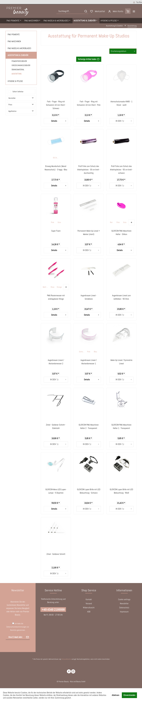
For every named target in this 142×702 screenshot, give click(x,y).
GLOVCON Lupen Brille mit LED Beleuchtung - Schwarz (88, 491)
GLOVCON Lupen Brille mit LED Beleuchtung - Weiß (121, 491)
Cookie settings (124, 599)
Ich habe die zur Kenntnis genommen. (17, 626)
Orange (59, 287)
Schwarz (82, 351)
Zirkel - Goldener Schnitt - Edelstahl (56, 426)
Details (58, 120)
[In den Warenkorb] (121, 121)
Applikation (12, 111)
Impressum (124, 611)
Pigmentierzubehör (19, 61)
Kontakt (89, 599)
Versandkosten (66, 659)
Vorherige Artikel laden (88, 59)
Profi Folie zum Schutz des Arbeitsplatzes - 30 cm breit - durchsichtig (88, 169)
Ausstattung (17, 74)
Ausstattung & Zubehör (18, 55)
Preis (10, 104)
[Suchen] (85, 11)
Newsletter (124, 603)
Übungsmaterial (18, 69)
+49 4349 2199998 (53, 609)
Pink (52, 222)
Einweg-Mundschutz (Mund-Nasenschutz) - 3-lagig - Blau (56, 168)
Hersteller (12, 98)
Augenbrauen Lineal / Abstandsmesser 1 (89, 362)
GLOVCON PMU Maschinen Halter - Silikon (121, 232)
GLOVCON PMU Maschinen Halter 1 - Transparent (121, 426)
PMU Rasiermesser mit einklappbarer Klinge (56, 297)
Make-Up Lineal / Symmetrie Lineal (121, 362)
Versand (89, 603)
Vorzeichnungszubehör (21, 65)
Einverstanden (129, 695)
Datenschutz (124, 607)
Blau (95, 351)
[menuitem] (72, 11)
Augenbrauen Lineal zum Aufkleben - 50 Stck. (121, 297)
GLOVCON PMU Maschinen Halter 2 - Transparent (89, 426)
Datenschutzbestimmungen (16, 627)
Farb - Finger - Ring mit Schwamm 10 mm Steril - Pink (88, 103)
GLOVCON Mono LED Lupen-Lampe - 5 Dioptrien (55, 491)
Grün (59, 222)
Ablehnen (115, 695)
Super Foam (56, 231)
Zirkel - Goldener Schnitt (55, 554)
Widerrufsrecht (89, 607)
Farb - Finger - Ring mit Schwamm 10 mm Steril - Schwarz (56, 105)
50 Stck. (56, 157)
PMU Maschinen (14, 41)
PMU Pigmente (14, 34)
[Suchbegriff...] (72, 11)
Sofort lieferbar (18, 91)
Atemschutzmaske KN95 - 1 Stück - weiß (121, 103)
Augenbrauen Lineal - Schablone (89, 297)
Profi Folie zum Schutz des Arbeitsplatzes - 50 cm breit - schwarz (121, 169)
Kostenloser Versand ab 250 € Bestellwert (67, 2)
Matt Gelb (46, 287)
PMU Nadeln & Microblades (19, 48)
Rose (52, 287)
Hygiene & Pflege (15, 81)
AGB (88, 611)
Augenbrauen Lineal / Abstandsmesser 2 (56, 362)
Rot (111, 222)
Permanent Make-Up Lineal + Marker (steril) (89, 232)
